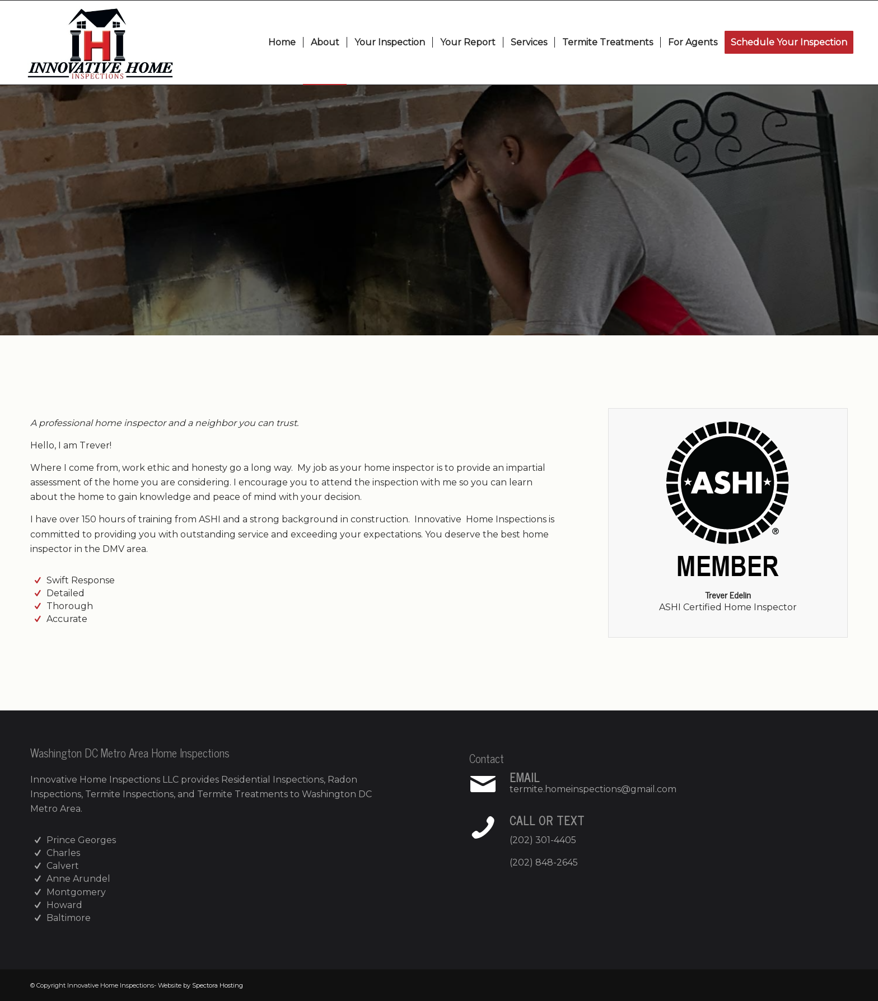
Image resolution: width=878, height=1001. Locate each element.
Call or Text (547, 820)
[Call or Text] (483, 827)
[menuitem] (282, 43)
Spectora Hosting (217, 985)
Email (525, 777)
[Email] (483, 784)
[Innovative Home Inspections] (100, 43)
